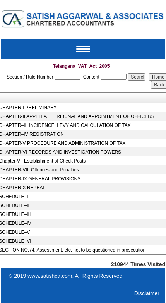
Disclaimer (146, 293)
